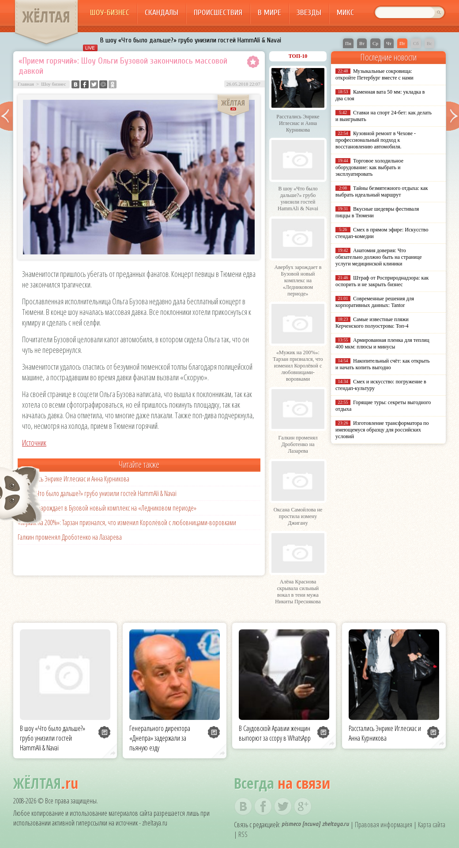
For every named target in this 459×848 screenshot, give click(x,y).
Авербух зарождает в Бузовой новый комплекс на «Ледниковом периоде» (107, 508)
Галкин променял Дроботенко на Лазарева (70, 537)
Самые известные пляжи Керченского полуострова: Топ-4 (372, 322)
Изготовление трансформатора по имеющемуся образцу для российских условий (382, 429)
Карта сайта (431, 824)
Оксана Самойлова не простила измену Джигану (298, 516)
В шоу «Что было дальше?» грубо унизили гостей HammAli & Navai (190, 40)
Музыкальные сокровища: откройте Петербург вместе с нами (374, 74)
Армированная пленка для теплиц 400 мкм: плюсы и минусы (382, 343)
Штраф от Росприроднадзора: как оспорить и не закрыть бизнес (382, 281)
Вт (362, 43)
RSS (243, 834)
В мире (269, 12)
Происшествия (218, 12)
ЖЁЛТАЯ (46, 17)
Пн (348, 43)
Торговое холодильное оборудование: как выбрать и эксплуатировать (369, 167)
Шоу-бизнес (109, 12)
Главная (26, 84)
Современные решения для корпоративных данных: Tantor (374, 301)
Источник (34, 442)
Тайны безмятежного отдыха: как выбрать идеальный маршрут (381, 191)
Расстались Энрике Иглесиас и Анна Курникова (73, 479)
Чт (388, 43)
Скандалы (161, 12)
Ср (375, 43)
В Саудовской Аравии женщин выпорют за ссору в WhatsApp (275, 733)
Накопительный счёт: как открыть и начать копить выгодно (382, 364)
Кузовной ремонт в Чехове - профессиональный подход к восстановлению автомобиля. (375, 140)
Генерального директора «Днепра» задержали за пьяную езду (159, 738)
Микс (345, 12)
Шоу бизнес (53, 84)
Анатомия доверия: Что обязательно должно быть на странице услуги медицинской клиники (378, 257)
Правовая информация (383, 824)
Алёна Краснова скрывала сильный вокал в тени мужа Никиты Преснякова (297, 592)
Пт (402, 43)
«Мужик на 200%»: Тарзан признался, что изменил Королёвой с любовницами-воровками (127, 522)
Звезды (309, 12)
